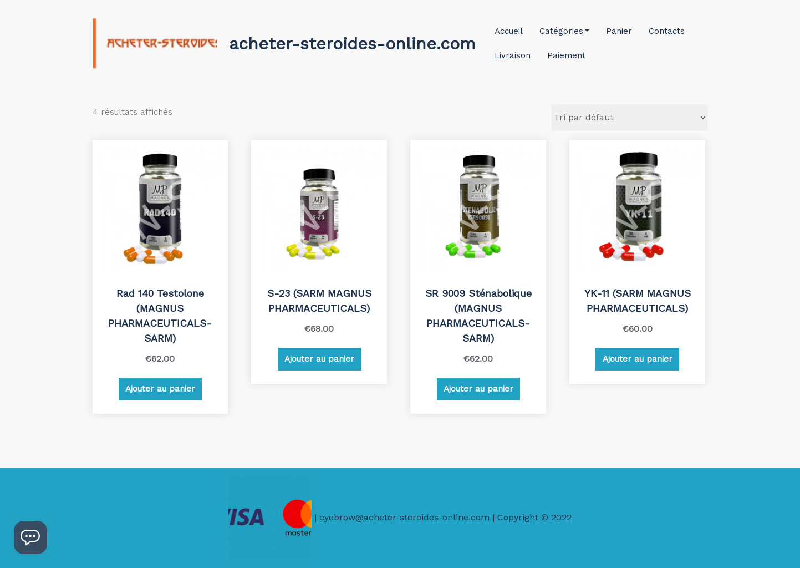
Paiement (566, 55)
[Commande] (629, 117)
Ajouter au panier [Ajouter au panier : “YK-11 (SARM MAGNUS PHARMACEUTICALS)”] (637, 359)
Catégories (564, 31)
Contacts (667, 31)
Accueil (509, 31)
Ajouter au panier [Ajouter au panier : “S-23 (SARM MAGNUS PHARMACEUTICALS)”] (319, 359)
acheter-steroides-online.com (352, 43)
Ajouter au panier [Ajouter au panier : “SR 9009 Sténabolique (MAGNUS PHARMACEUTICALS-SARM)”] (478, 389)
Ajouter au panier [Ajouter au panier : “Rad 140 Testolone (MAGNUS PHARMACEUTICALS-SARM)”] (160, 389)
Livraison (513, 55)
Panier (619, 31)
